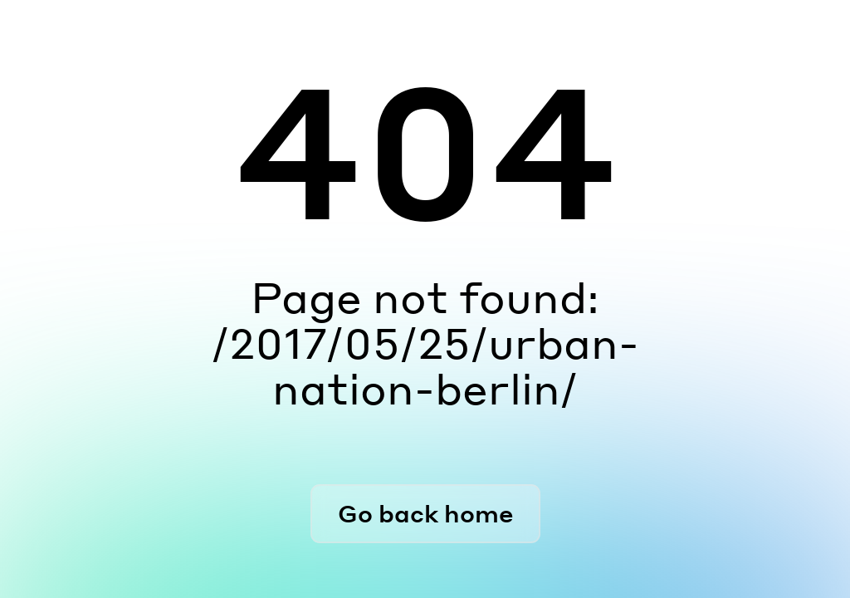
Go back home (425, 512)
